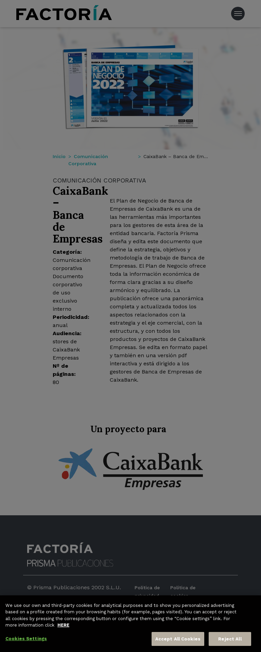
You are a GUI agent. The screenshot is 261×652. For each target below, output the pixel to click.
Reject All (229, 643)
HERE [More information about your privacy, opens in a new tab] (63, 630)
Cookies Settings (26, 643)
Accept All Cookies (178, 643)
